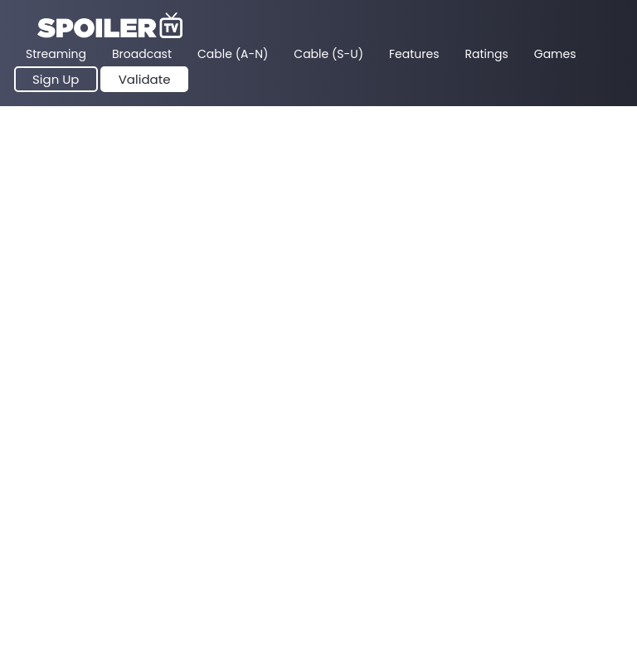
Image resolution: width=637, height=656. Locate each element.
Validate (145, 79)
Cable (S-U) (328, 54)
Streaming (56, 54)
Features (414, 54)
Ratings (486, 54)
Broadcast (142, 54)
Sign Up (56, 79)
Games (555, 54)
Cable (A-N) (232, 54)
